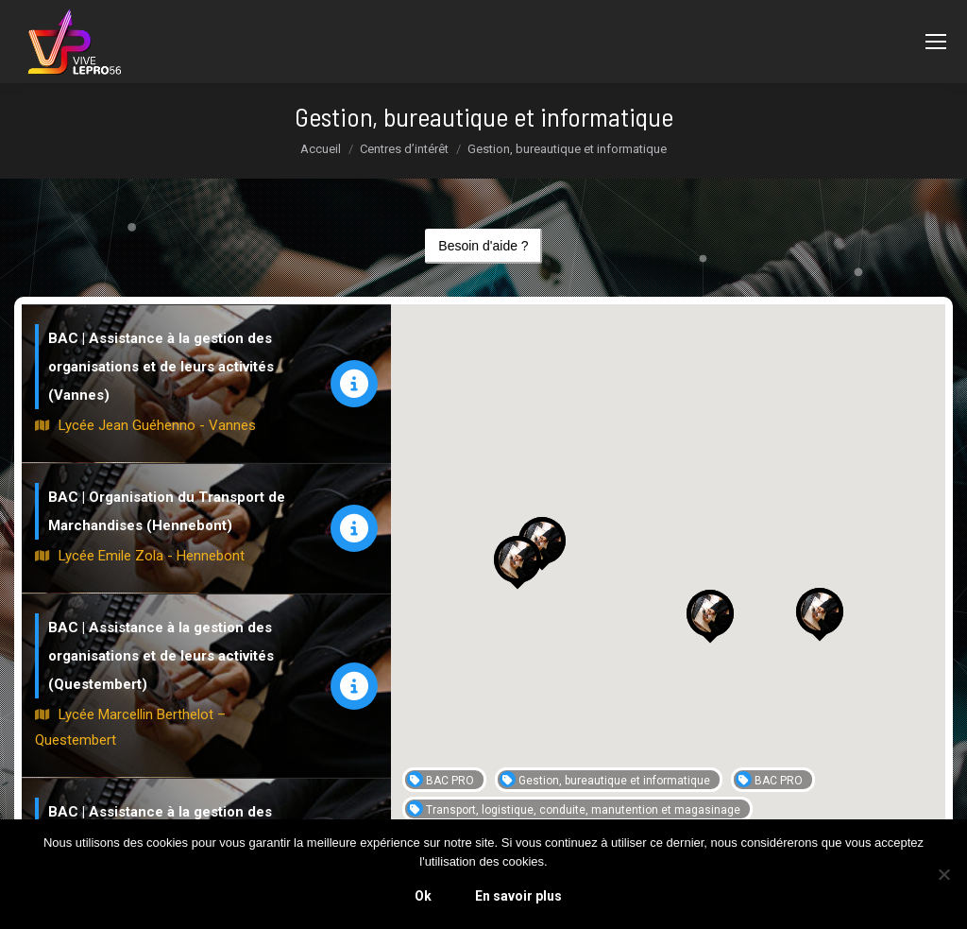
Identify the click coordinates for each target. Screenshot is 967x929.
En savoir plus (518, 895)
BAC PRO (440, 779)
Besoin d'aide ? (483, 245)
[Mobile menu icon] (936, 41)
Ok (423, 895)
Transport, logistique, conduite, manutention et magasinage (573, 808)
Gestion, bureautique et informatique (605, 779)
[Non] (943, 874)
